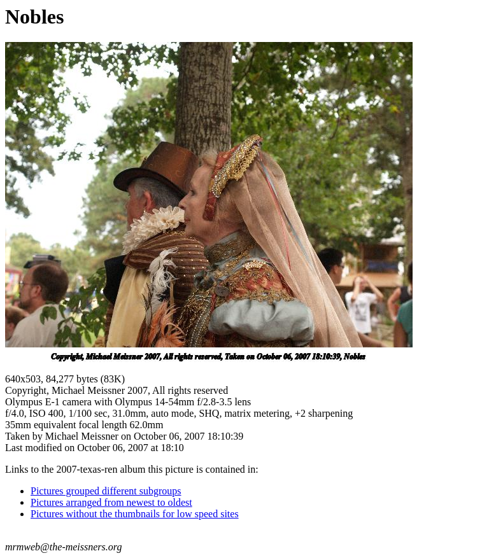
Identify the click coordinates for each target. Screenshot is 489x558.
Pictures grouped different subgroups (106, 490)
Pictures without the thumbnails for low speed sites (135, 513)
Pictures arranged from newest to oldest (111, 502)
